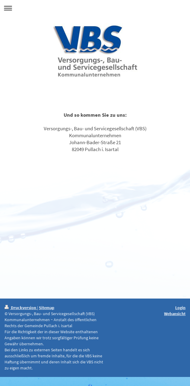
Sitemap (46, 307)
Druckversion (21, 307)
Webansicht (174, 313)
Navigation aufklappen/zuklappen (95, 8)
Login (180, 307)
